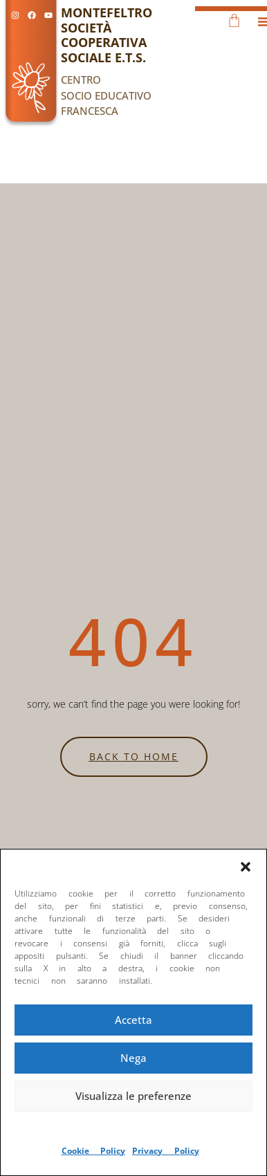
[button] (245, 867)
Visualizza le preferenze (133, 1096)
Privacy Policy (165, 1151)
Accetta (133, 1020)
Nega (133, 1058)
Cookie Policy (94, 1151)
